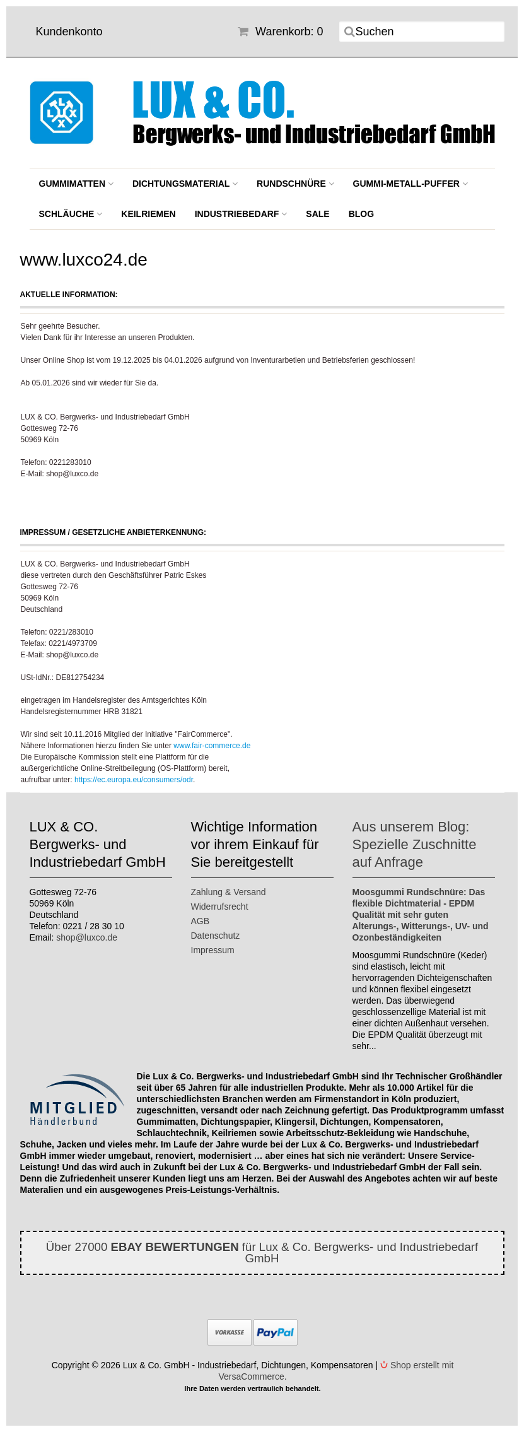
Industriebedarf (241, 214)
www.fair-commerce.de (211, 745)
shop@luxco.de (86, 937)
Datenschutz (215, 935)
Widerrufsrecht (219, 906)
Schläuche (71, 214)
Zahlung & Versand (228, 892)
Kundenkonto (69, 31)
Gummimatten (76, 184)
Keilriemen (148, 214)
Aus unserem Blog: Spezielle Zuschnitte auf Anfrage (414, 844)
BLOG (361, 214)
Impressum (213, 950)
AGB (200, 921)
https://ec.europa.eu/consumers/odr (133, 779)
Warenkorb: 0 (280, 31)
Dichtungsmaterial (185, 184)
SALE (317, 214)
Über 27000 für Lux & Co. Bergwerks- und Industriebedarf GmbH (262, 1252)
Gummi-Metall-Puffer (410, 184)
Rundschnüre (295, 184)
